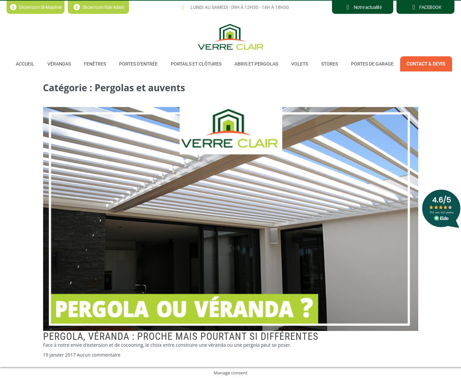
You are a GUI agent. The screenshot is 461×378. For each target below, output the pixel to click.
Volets (299, 64)
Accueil (25, 64)
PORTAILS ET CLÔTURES (196, 64)
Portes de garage (372, 64)
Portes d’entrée (138, 64)
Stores (329, 64)
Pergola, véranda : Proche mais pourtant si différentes (181, 336)
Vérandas (59, 64)
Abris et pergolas (256, 64)
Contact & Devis (426, 64)
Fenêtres (95, 64)
